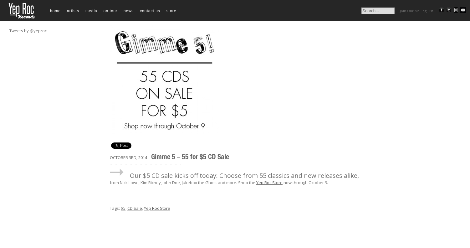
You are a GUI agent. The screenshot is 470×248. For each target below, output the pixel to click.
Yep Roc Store (269, 182)
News (129, 11)
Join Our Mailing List (416, 10)
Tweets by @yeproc (28, 31)
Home (55, 11)
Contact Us (150, 11)
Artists (73, 11)
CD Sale (134, 208)
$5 (123, 208)
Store (171, 11)
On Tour (110, 11)
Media (91, 11)
